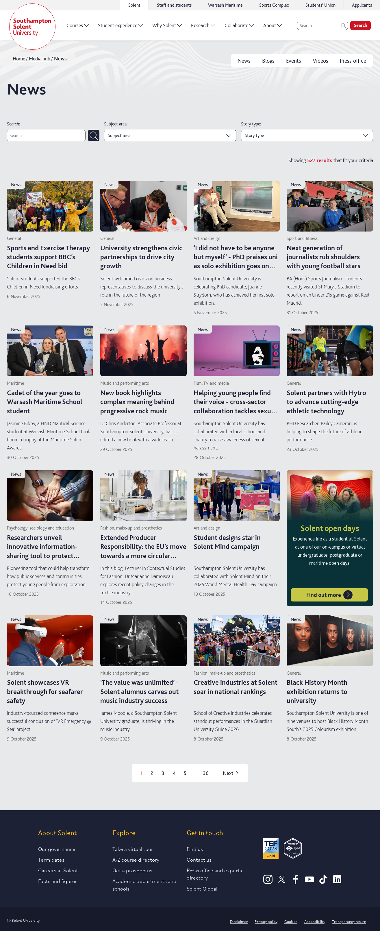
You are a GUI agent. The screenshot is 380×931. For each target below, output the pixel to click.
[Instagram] (268, 881)
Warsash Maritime (225, 5)
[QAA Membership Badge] (293, 849)
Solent (134, 5)
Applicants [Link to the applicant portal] (362, 5)
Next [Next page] (231, 773)
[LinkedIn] (337, 881)
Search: (13, 124)
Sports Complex (274, 5)
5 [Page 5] (185, 773)
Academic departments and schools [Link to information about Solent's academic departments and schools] (144, 884)
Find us (195, 848)
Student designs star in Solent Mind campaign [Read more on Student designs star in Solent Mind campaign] (227, 542)
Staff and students (174, 5)
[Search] (322, 25)
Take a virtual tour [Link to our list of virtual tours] (132, 848)
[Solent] (32, 26)
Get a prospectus (132, 870)
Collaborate (239, 27)
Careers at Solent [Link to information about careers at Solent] (58, 870)
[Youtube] (309, 881)
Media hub (39, 58)
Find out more (329, 594)
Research (203, 27)
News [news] (244, 60)
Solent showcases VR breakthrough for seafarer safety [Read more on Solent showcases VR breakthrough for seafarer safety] (45, 691)
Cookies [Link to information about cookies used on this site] (290, 921)
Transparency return (349, 921)
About (272, 27)
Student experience (120, 27)
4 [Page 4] (174, 773)
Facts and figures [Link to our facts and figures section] (57, 880)
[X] (281, 881)
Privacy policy (266, 921)
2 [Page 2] (152, 773)
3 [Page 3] (163, 773)
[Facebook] (295, 881)
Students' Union (320, 5)
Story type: (251, 124)
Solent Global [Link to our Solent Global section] (202, 888)
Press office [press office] (353, 60)
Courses (77, 27)
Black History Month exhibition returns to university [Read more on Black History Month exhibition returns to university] (317, 691)
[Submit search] (93, 135)
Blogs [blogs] (268, 60)
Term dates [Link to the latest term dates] (51, 859)
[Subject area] (170, 135)
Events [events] (293, 60)
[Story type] (307, 135)
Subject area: (115, 124)
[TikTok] (323, 881)
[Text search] (46, 135)
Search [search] (360, 25)
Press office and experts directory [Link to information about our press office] (214, 873)
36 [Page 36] (206, 773)
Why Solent (167, 27)
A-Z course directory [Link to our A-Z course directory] (136, 859)
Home (19, 58)
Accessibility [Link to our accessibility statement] (314, 921)
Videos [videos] (320, 60)
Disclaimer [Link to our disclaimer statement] (239, 921)
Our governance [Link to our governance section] (56, 848)
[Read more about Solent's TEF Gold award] (270, 849)
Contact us (199, 859)
